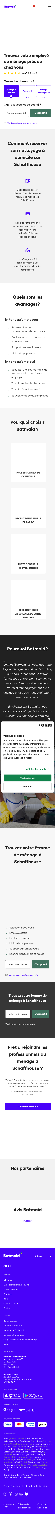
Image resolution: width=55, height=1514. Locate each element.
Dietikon (36, 1444)
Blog (6, 1299)
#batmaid (8, 1486)
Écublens (8, 1446)
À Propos (8, 1280)
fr (35, 6)
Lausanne (45, 1449)
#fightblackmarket (38, 1486)
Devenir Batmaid (11, 1289)
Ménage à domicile (11, 92)
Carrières (8, 1294)
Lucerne (16, 1452)
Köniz (20, 1449)
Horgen (7, 1449)
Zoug (42, 1467)
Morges (25, 1454)
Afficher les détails (36, 769)
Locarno (7, 1452)
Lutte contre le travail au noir (17, 1285)
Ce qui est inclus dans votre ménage (20, 1339)
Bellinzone (8, 1441)
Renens (37, 1457)
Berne (16, 1441)
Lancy (36, 1449)
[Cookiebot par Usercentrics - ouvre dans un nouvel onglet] (39, 725)
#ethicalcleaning (21, 1486)
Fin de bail (27, 93)
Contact (7, 1308)
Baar (29, 1438)
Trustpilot (27, 1220)
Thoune (31, 1462)
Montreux (16, 1454)
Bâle (41, 1438)
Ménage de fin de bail (14, 1330)
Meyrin (41, 1452)
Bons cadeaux (10, 1321)
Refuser (27, 786)
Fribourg (27, 1446)
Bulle (39, 1441)
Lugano (24, 1452)
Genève (35, 1446)
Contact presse (11, 1303)
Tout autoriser (27, 778)
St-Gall (16, 1462)
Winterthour (9, 1467)
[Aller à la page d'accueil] (13, 1255)
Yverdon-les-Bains (24, 1467)
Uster (38, 1462)
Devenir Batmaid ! (28, 1106)
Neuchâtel (35, 1454)
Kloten (14, 1449)
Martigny (33, 1452)
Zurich (6, 1470)
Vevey (13, 1465)
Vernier (7, 1465)
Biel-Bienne (25, 1441)
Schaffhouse (20, 1459)
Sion (44, 1459)
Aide (6, 1344)
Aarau (6, 1438)
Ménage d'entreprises (44, 92)
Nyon (43, 1454)
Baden (35, 1438)
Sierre (38, 1459)
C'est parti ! (40, 112)
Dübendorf (46, 1444)
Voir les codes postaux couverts (20, 1024)
